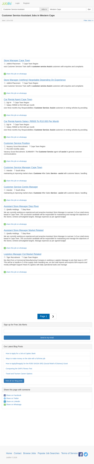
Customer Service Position (17, 143)
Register (26, 3)
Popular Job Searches (48, 453)
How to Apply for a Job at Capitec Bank (20, 353)
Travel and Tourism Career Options (19, 374)
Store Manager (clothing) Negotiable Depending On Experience (35, 80)
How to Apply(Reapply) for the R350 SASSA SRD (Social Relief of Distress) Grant (37, 364)
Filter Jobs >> (88, 20)
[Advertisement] (47, 41)
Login (17, 3)
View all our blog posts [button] (14, 381)
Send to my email (47, 338)
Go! (89, 9)
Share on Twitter (11, 398)
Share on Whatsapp (12, 404)
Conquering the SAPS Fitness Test (19, 369)
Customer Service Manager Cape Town (23, 167)
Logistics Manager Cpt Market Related (22, 254)
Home (9, 453)
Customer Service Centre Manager (21, 187)
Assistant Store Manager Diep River (21, 206)
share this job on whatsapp (15, 74)
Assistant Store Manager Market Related (23, 230)
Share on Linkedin (12, 401)
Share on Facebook (12, 395)
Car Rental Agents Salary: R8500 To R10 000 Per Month (31, 121)
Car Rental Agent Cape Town (18, 99)
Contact (17, 453)
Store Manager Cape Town (17, 60)
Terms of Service (69, 453)
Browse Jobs (29, 453)
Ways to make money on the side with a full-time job (25, 358)
